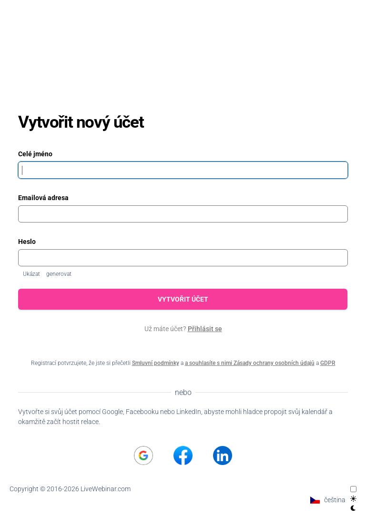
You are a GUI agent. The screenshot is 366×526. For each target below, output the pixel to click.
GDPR (328, 363)
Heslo (27, 241)
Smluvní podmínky (155, 363)
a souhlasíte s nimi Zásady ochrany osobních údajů (250, 363)
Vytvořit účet (183, 299)
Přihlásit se (205, 329)
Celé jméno (35, 154)
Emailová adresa (43, 198)
